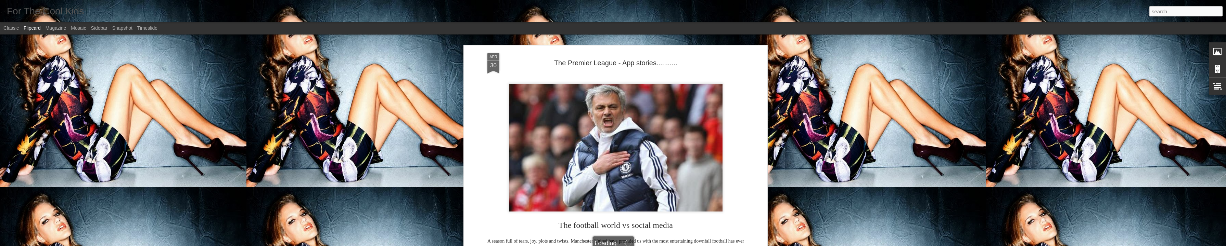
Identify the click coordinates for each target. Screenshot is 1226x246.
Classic (11, 28)
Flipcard (32, 28)
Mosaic (78, 28)
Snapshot (122, 28)
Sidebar (99, 28)
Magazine (56, 28)
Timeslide (147, 28)
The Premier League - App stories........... (615, 56)
